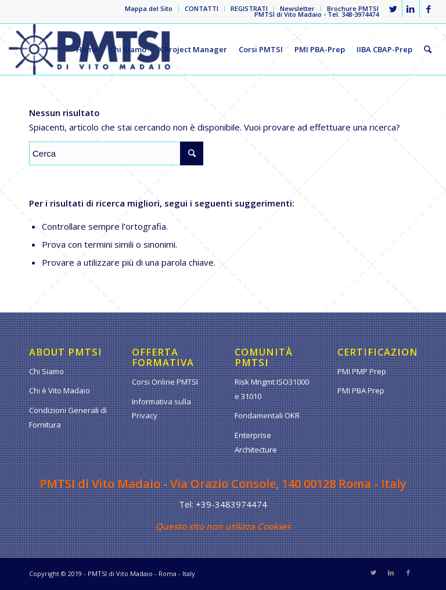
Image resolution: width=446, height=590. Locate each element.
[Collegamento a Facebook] (428, 8)
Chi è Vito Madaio (59, 390)
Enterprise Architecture (256, 442)
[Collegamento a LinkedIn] (410, 8)
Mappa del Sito (148, 8)
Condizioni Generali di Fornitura (68, 417)
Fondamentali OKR (267, 415)
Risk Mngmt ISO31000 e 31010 (272, 389)
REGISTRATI (249, 8)
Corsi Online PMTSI (165, 382)
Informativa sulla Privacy (161, 408)
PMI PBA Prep (360, 390)
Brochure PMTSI (353, 8)
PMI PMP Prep (361, 371)
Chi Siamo (46, 371)
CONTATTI (201, 8)
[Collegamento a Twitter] (393, 8)
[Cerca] (427, 49)
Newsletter (297, 8)
